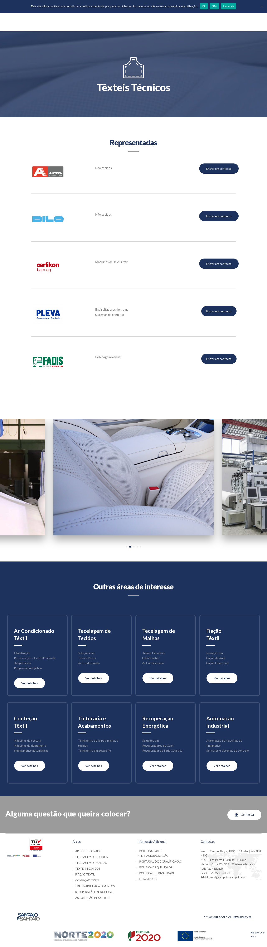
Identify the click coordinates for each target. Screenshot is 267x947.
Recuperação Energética (93, 892)
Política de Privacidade (157, 873)
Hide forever (258, 932)
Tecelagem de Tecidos (91, 857)
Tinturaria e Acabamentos (95, 886)
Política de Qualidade (155, 867)
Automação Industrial (92, 897)
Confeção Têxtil (87, 880)
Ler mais (228, 6)
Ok (204, 6)
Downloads (148, 879)
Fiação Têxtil (85, 874)
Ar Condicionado (88, 851)
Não (214, 6)
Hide (253, 936)
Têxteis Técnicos (87, 868)
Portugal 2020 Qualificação (160, 861)
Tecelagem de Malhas (91, 862)
